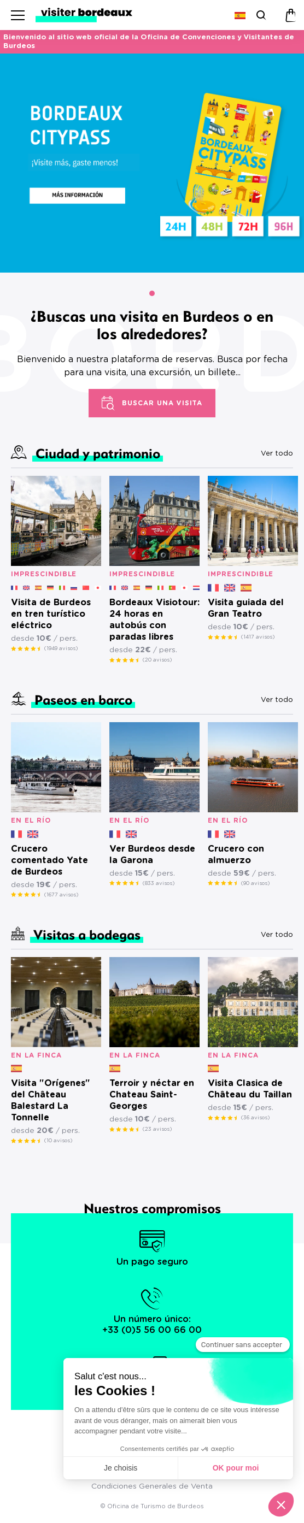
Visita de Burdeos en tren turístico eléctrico (51, 614)
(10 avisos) (58, 1140)
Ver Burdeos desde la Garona (152, 855)
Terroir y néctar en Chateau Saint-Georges (151, 1095)
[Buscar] (259, 15)
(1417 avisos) (258, 637)
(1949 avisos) (61, 648)
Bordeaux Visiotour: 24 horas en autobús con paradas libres (154, 619)
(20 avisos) (157, 660)
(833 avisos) (158, 883)
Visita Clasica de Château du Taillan (250, 1089)
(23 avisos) (157, 1129)
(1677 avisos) (61, 895)
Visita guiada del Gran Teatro (246, 608)
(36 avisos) (255, 1117)
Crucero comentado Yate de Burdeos (49, 860)
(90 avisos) (255, 883)
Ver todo (277, 453)
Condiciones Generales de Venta (152, 1486)
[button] (152, 293)
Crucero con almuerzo (236, 855)
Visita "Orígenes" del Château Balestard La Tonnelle (50, 1100)
